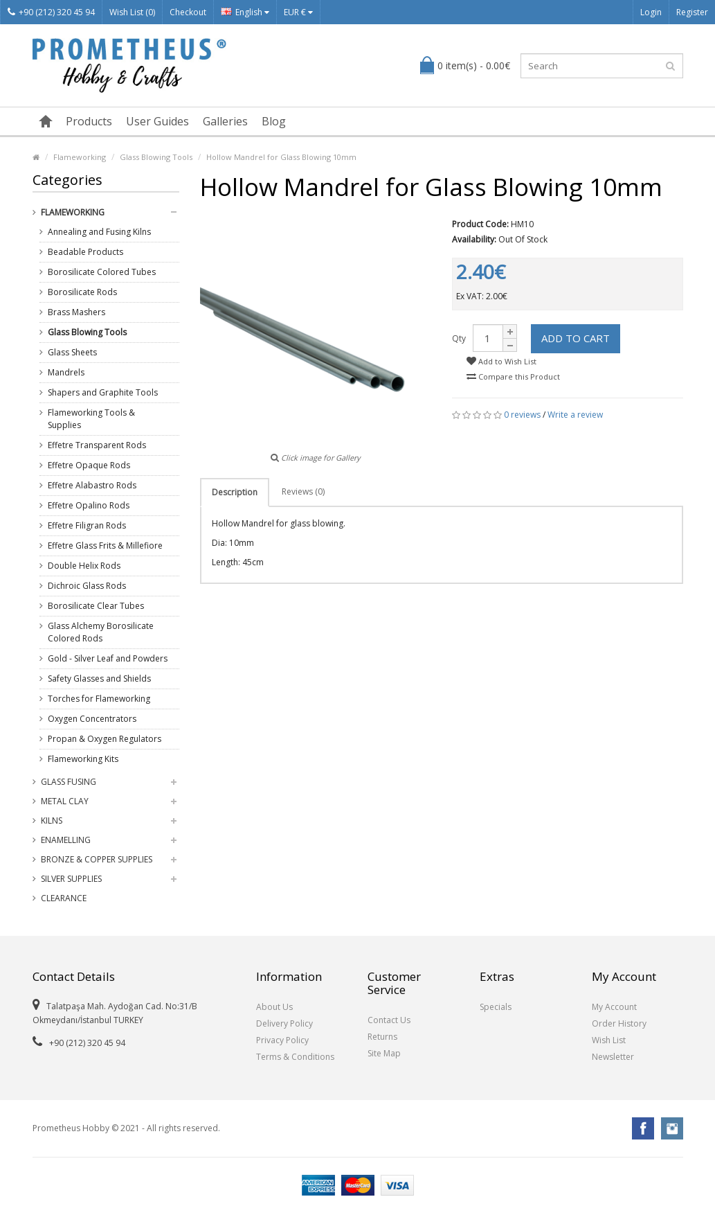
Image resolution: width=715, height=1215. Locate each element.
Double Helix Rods (84, 565)
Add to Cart (575, 338)
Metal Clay (65, 801)
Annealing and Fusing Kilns (99, 232)
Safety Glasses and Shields (99, 678)
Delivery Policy (284, 1023)
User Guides (157, 121)
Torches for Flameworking (99, 698)
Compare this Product (513, 376)
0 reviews (522, 414)
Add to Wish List (501, 361)
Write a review (575, 414)
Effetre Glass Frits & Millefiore (105, 545)
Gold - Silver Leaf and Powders (108, 658)
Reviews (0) (303, 491)
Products (89, 121)
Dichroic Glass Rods (87, 586)
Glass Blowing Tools (156, 157)
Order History (619, 1023)
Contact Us (389, 1020)
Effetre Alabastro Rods (92, 485)
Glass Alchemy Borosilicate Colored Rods (101, 632)
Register (692, 12)
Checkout (188, 12)
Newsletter (613, 1057)
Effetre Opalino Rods (88, 505)
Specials (496, 1007)
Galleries (225, 121)
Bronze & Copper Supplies (96, 859)
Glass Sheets (72, 352)
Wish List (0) (132, 12)
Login (651, 12)
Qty (459, 338)
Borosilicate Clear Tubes (96, 606)
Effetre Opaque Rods (89, 465)
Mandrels (66, 372)
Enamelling (66, 840)
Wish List (609, 1040)
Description (234, 492)
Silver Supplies (71, 879)
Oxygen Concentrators (92, 719)
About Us (274, 1007)
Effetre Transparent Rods (97, 445)
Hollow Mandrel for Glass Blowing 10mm (281, 157)
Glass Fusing (68, 782)
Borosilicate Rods (82, 292)
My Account (614, 1007)
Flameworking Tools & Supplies (91, 419)
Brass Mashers (76, 312)
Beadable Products (85, 252)
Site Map (384, 1053)
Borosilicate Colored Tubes (102, 272)
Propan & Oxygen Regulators (104, 739)
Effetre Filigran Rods (87, 525)
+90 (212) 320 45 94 (51, 12)
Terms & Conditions (295, 1057)
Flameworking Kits (83, 759)
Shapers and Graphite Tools (103, 392)
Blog (274, 121)
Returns (382, 1037)
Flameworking (79, 157)
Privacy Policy (282, 1040)
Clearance (64, 898)
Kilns (51, 820)
